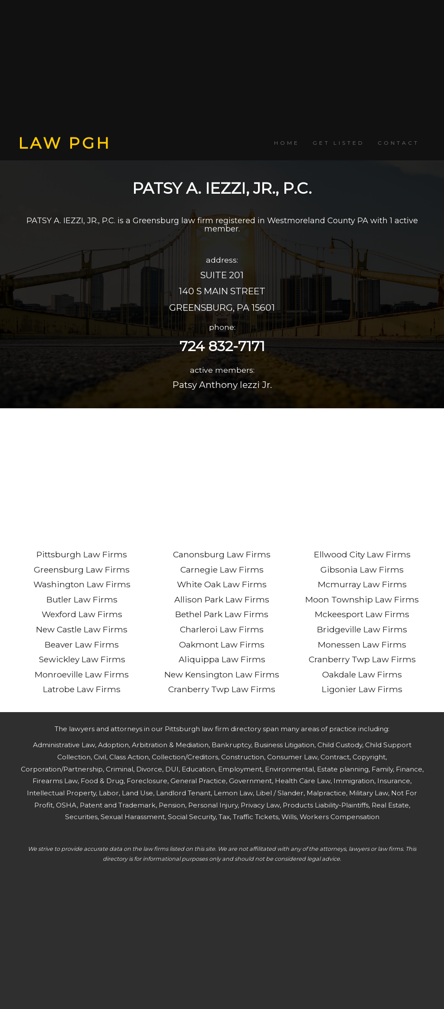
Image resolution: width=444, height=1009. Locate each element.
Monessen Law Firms (362, 644)
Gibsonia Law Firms (362, 569)
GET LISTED (339, 143)
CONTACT (398, 143)
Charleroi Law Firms (222, 629)
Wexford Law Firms (82, 614)
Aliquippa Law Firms (222, 659)
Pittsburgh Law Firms (81, 554)
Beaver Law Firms (82, 644)
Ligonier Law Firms (362, 689)
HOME (287, 143)
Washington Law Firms (82, 584)
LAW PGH (64, 143)
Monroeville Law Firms (82, 674)
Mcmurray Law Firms (362, 584)
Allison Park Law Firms (221, 599)
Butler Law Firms (82, 599)
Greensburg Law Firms (82, 569)
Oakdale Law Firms (362, 674)
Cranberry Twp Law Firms (221, 689)
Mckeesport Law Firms (362, 614)
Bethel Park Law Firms (221, 614)
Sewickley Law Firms (82, 659)
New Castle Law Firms (81, 629)
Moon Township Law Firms (362, 599)
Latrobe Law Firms (82, 689)
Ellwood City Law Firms (362, 554)
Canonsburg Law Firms (222, 554)
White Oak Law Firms (222, 584)
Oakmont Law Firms (221, 644)
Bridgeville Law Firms (362, 629)
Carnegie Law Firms (222, 569)
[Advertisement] (222, 67)
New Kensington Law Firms (221, 674)
